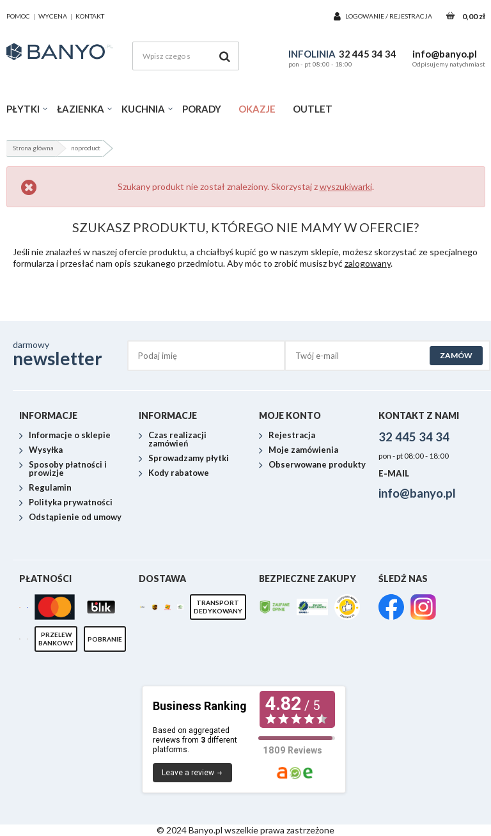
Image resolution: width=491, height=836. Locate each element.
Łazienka (80, 108)
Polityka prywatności (71, 502)
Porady (201, 108)
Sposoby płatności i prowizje (68, 469)
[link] (391, 608)
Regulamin (50, 488)
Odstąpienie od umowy (75, 517)
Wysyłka (46, 450)
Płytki (23, 108)
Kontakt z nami (418, 415)
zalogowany (368, 263)
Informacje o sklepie (70, 435)
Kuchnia (143, 108)
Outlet (312, 108)
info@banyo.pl (444, 53)
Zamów (456, 355)
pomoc (18, 16)
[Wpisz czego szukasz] (185, 56)
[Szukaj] (224, 56)
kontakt (89, 16)
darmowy (70, 353)
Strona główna (33, 148)
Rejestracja (410, 16)
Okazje (257, 108)
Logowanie (365, 16)
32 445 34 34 (367, 53)
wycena (52, 16)
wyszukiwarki (346, 186)
